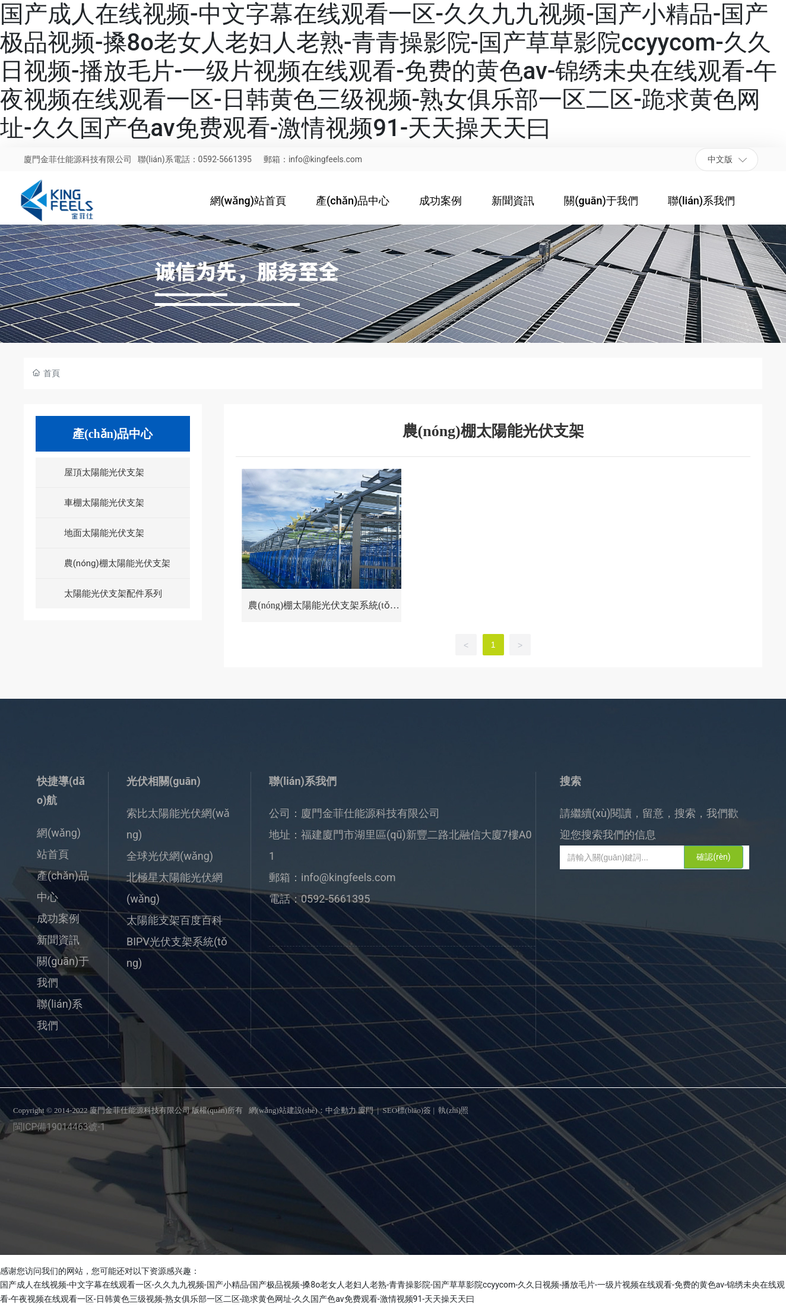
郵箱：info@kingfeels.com (313, 159)
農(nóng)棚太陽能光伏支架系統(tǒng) (321, 610)
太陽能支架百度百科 (174, 920)
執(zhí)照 (453, 1110)
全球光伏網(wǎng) (169, 856)
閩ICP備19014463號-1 (59, 1127)
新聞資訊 (58, 939)
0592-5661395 (335, 898)
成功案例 (58, 918)
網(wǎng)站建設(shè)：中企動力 (302, 1110)
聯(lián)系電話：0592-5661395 (195, 159)
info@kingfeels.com (348, 877)
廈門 (365, 1110)
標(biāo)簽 (414, 1110)
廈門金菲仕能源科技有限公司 (78, 159)
